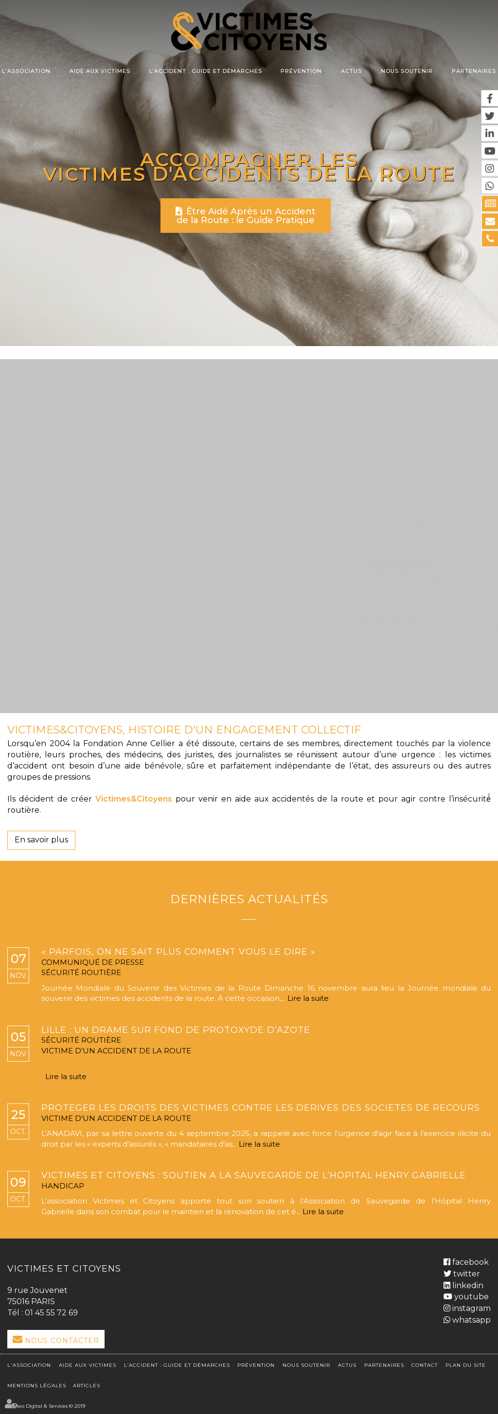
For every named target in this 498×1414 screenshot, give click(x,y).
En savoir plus (41, 839)
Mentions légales (36, 1385)
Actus (351, 71)
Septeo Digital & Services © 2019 (46, 1405)
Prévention (301, 71)
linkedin (466, 1285)
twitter (465, 1273)
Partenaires (474, 71)
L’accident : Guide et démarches (205, 71)
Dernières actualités (249, 899)
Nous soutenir (407, 71)
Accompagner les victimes (201, 166)
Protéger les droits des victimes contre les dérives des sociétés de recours (260, 1108)
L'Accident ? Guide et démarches (366, 333)
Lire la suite (308, 998)
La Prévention (249, 524)
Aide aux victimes (100, 71)
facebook (469, 1261)
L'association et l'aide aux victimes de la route (132, 338)
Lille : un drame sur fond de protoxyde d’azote (175, 1030)
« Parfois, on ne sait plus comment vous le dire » (178, 952)
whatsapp (470, 1320)
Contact (424, 1365)
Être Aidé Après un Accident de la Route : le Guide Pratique (246, 216)
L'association (26, 71)
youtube (470, 1296)
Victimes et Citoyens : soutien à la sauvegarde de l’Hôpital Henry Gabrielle (253, 1176)
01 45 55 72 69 (51, 1312)
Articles (86, 1385)
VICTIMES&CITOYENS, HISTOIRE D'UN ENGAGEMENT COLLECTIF (184, 729)
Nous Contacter (62, 1340)
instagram (470, 1308)
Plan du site (465, 1365)
